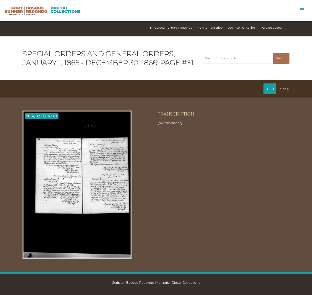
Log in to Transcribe (241, 27)
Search (281, 58)
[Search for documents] (238, 58)
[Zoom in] (28, 116)
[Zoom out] (33, 116)
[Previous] (266, 88)
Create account (273, 27)
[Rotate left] (44, 116)
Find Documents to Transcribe (171, 27)
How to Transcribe (210, 27)
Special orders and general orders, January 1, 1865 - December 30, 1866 (99, 58)
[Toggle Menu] (302, 9)
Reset (52, 116)
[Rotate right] (39, 116)
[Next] (273, 88)
